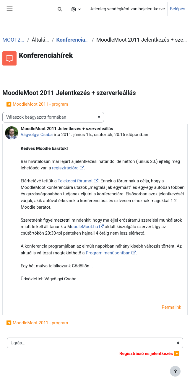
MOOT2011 (13, 40)
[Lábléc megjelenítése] (175, 371)
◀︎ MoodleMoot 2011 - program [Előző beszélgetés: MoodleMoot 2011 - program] (37, 104)
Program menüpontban (108, 253)
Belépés (177, 9)
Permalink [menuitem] (171, 307)
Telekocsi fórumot (75, 181)
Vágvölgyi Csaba (37, 134)
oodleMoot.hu (84, 226)
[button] (60, 9)
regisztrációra (65, 168)
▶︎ (149, 353)
